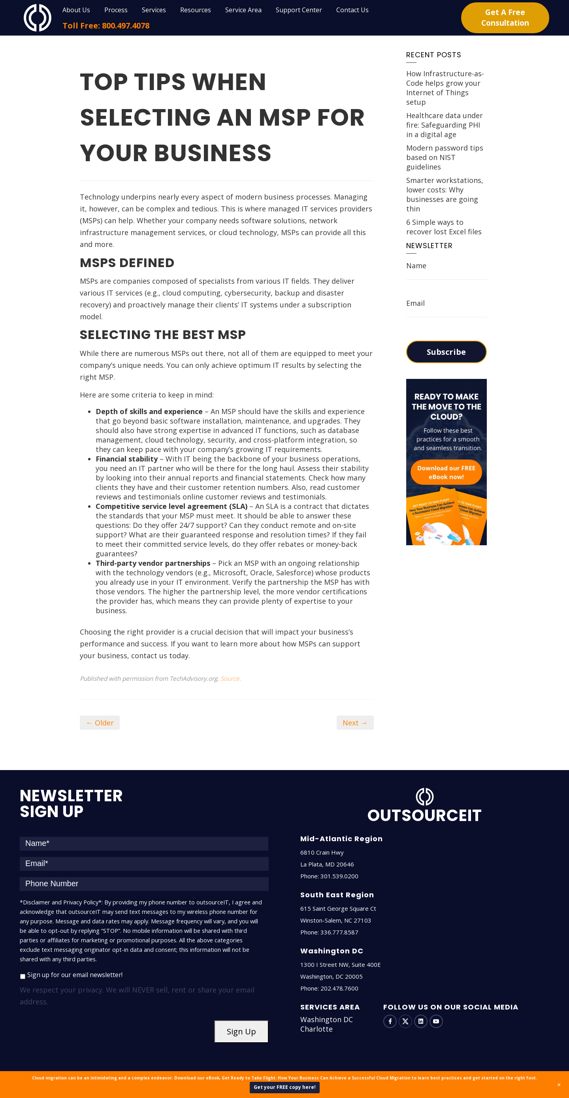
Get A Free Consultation (505, 17)
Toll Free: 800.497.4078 (105, 25)
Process (116, 10)
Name (416, 265)
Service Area (243, 10)
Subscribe (446, 352)
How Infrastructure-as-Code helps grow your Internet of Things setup (445, 88)
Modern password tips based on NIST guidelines (444, 157)
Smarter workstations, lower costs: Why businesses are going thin (444, 194)
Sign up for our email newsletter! (74, 974)
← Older (100, 722)
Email (415, 303)
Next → (355, 722)
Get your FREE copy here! (285, 1087)
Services (154, 10)
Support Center (299, 10)
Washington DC (326, 1019)
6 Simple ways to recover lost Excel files (444, 226)
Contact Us (352, 10)
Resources (195, 10)
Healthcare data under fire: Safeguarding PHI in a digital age (444, 125)
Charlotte (316, 1029)
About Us (76, 10)
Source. (230, 678)
